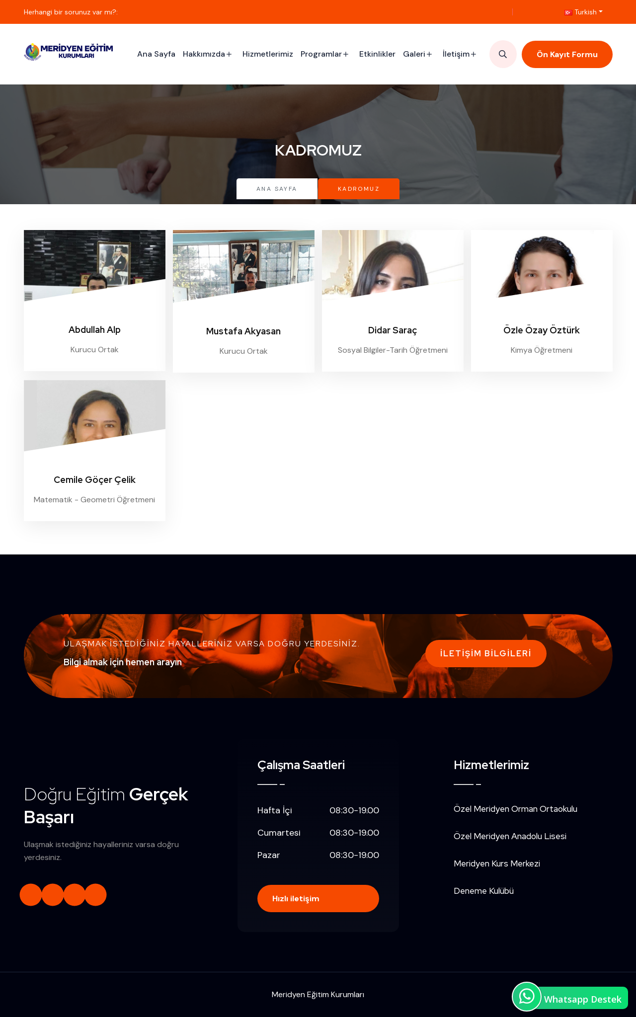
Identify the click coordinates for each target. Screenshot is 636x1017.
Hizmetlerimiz (267, 54)
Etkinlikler (377, 54)
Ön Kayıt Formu (567, 54)
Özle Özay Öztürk (541, 330)
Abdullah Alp (95, 329)
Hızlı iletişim (295, 898)
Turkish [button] (580, 11)
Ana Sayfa (156, 54)
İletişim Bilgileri (486, 653)
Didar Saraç (392, 330)
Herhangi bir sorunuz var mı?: (71, 11)
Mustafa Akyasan (243, 331)
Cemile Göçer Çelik (95, 479)
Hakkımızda (204, 54)
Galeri (414, 54)
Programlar (321, 54)
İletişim (456, 54)
